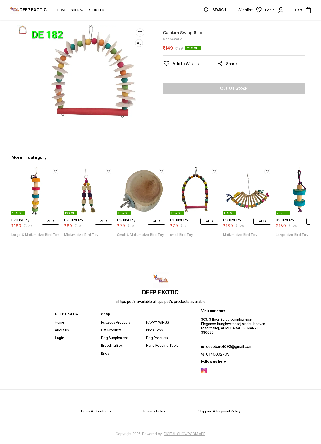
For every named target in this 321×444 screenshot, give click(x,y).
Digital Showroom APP (184, 434)
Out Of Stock (234, 88)
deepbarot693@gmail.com (229, 346)
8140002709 (218, 354)
